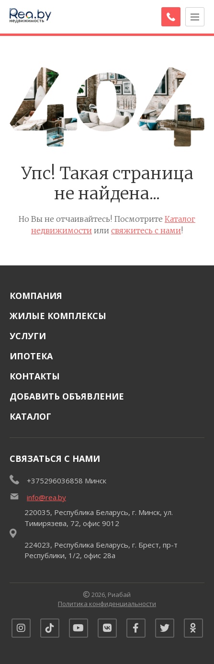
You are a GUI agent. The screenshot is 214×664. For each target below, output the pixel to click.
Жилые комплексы (58, 315)
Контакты (35, 376)
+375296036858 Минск (66, 480)
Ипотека (31, 356)
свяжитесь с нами (146, 230)
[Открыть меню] (194, 16)
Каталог (30, 416)
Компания (36, 295)
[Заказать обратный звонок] (170, 16)
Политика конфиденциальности (107, 603)
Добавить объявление (67, 396)
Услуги (28, 336)
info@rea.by (46, 497)
